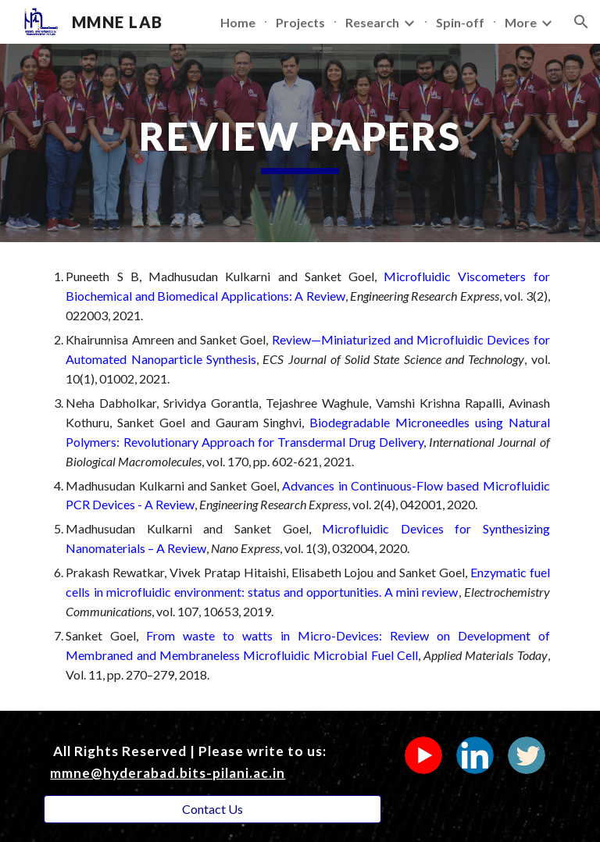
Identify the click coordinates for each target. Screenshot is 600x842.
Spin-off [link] (460, 22)
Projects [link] (300, 22)
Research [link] (372, 22)
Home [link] (237, 22)
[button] (581, 22)
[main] (299, 142)
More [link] (521, 22)
